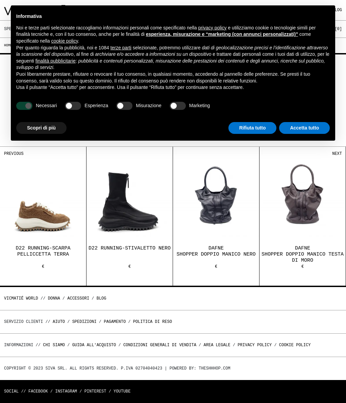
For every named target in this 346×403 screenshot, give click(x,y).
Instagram (66, 391)
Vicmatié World (21, 298)
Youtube (122, 391)
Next (337, 154)
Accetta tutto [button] (304, 128)
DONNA (54, 298)
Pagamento (115, 322)
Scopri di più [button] (41, 128)
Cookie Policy (295, 345)
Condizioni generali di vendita (159, 345)
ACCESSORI (78, 298)
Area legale (216, 345)
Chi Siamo (54, 345)
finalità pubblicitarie (55, 61)
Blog (101, 298)
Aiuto (59, 322)
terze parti (120, 47)
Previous (14, 154)
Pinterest (95, 391)
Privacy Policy (255, 345)
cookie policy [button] (64, 41)
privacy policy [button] (212, 27)
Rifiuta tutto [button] (252, 128)
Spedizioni (84, 322)
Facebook (38, 391)
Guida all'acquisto (94, 345)
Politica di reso (152, 322)
